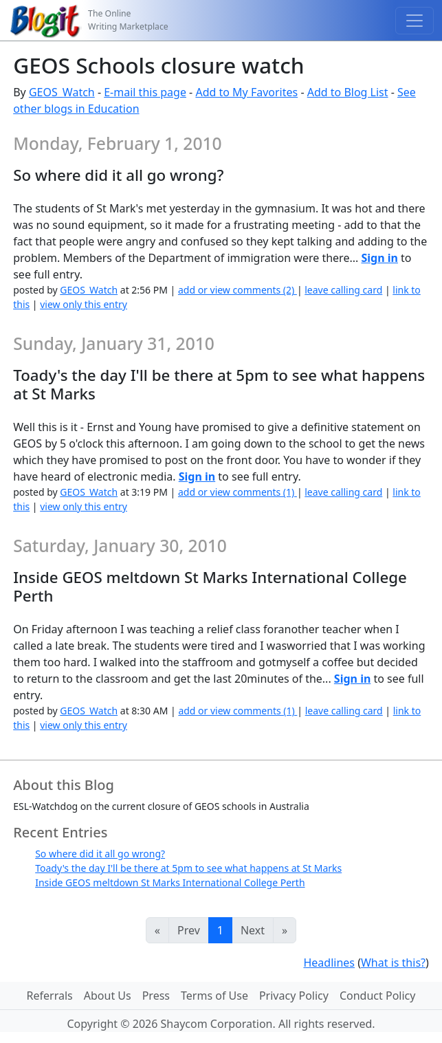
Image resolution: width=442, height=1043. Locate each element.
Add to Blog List (347, 92)
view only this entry (83, 304)
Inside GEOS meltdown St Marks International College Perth (170, 882)
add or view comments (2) (237, 289)
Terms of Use (214, 995)
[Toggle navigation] (414, 20)
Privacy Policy (294, 995)
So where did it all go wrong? (100, 853)
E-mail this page (145, 92)
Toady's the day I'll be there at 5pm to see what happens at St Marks (188, 868)
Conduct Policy (377, 995)
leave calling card (343, 289)
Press (156, 995)
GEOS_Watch (62, 92)
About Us (107, 995)
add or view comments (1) (237, 491)
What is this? (393, 962)
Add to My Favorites (246, 92)
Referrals (50, 995)
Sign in (379, 257)
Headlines (329, 962)
